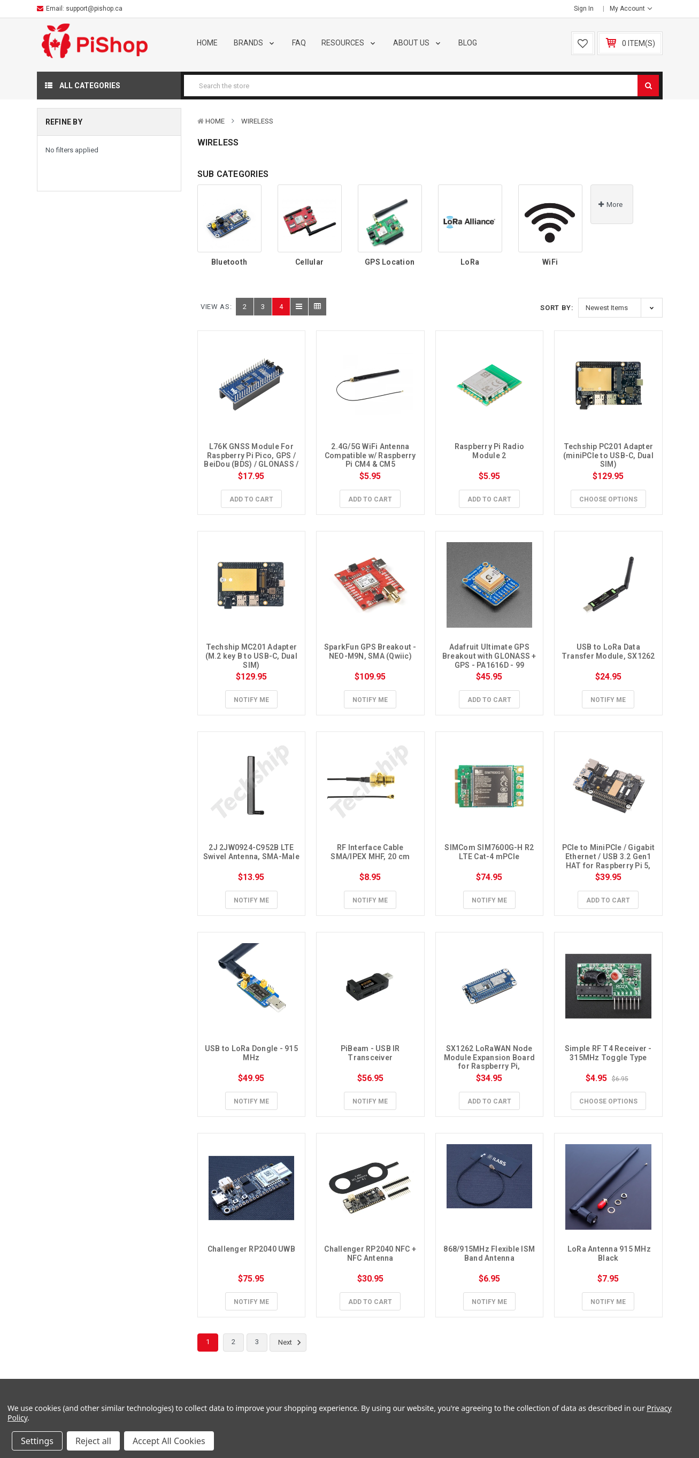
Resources (349, 42)
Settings (37, 1441)
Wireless (257, 121)
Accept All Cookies (169, 1441)
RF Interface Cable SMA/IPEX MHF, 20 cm (370, 852)
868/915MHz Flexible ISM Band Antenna (489, 1253)
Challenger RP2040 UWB (251, 1249)
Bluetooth (229, 262)
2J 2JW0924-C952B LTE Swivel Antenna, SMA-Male (251, 852)
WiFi (550, 262)
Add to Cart (251, 499)
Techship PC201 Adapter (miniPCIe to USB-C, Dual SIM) (609, 455)
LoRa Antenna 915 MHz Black (609, 1253)
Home (207, 42)
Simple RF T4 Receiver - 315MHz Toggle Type (609, 1053)
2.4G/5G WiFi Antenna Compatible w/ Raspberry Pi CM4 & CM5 (371, 455)
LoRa (469, 262)
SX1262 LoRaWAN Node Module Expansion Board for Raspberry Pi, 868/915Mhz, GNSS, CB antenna (490, 1066)
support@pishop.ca (94, 8)
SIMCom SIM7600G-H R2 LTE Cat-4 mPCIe (489, 852)
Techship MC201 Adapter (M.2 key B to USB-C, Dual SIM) (252, 656)
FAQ (299, 42)
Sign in (584, 8)
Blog (467, 42)
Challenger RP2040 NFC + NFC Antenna (371, 1253)
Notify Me (251, 700)
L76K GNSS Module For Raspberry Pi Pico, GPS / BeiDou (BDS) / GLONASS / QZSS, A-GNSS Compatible (252, 464)
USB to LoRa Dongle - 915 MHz (252, 1053)
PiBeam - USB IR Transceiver (371, 1053)
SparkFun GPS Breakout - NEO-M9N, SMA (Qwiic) (371, 651)
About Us (417, 42)
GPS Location (389, 262)
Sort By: (556, 308)
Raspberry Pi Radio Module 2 (490, 451)
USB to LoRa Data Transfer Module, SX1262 (608, 651)
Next (291, 1342)
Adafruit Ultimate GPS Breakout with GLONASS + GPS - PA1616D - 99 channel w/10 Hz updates (490, 660)
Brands (255, 42)
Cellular (309, 262)
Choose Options (608, 499)
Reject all (93, 1441)
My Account (631, 8)
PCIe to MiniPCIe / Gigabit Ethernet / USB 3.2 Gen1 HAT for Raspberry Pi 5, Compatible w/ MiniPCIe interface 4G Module (609, 865)
